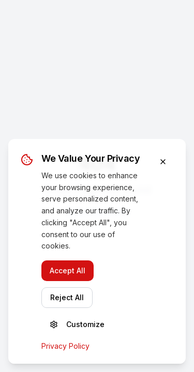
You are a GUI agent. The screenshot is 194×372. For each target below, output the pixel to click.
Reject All (67, 297)
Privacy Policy (65, 346)
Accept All (67, 270)
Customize (77, 324)
